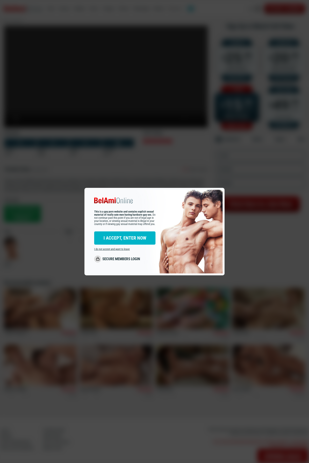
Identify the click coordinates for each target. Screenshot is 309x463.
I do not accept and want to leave (112, 249)
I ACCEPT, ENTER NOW (125, 238)
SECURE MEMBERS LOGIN (121, 259)
